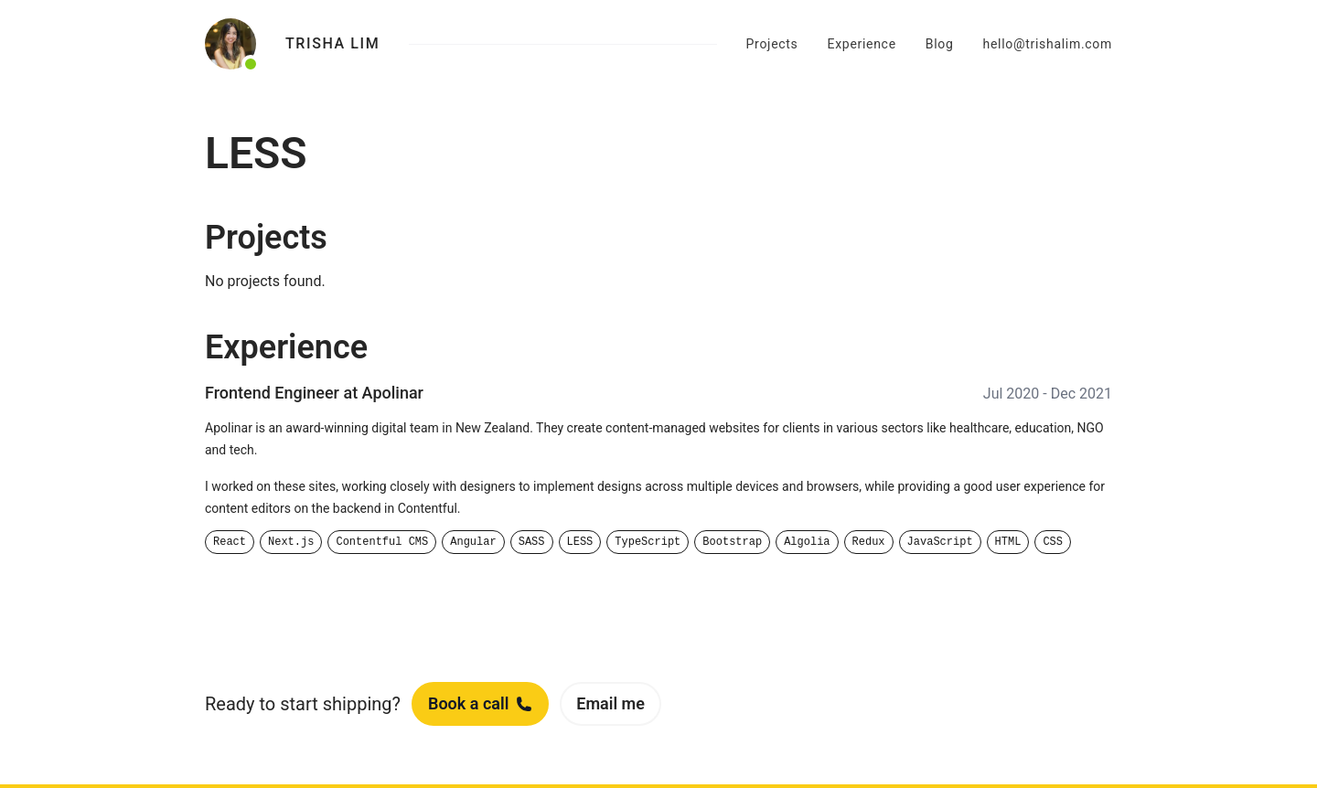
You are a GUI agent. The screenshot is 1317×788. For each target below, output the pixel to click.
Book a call (480, 703)
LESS (580, 542)
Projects (772, 44)
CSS (1053, 542)
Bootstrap (732, 542)
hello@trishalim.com (1047, 44)
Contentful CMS (382, 542)
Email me (610, 703)
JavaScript (940, 542)
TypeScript (647, 542)
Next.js (291, 542)
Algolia (807, 542)
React (229, 542)
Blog (940, 44)
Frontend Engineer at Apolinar (314, 392)
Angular (473, 542)
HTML (1008, 542)
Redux (868, 542)
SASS (532, 542)
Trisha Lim (332, 43)
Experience (862, 44)
